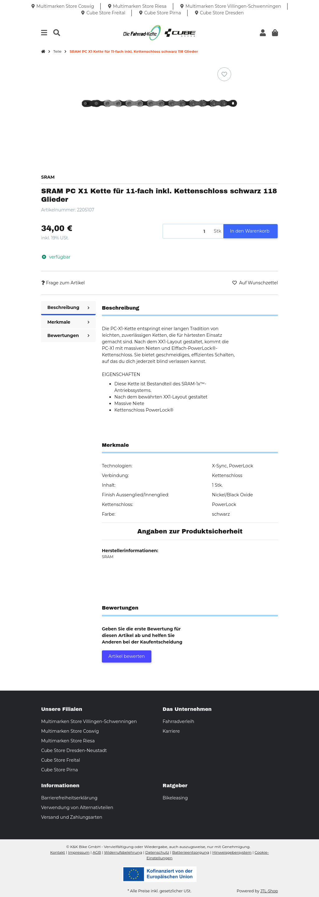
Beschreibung (68, 307)
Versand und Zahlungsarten (71, 817)
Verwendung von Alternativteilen (77, 807)
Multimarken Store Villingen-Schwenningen (89, 721)
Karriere (171, 731)
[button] (263, 33)
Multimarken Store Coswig (70, 731)
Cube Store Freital (60, 760)
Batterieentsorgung (190, 852)
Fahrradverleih (178, 721)
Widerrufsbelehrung (123, 852)
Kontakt (57, 852)
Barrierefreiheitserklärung (69, 798)
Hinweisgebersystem (231, 852)
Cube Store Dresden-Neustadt (74, 750)
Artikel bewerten (126, 656)
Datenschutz (157, 852)
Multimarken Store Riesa (68, 741)
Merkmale (68, 322)
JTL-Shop (269, 891)
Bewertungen (68, 335)
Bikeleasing (175, 798)
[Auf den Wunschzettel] (224, 74)
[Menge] (187, 231)
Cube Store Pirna (59, 770)
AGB (97, 852)
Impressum (79, 852)
